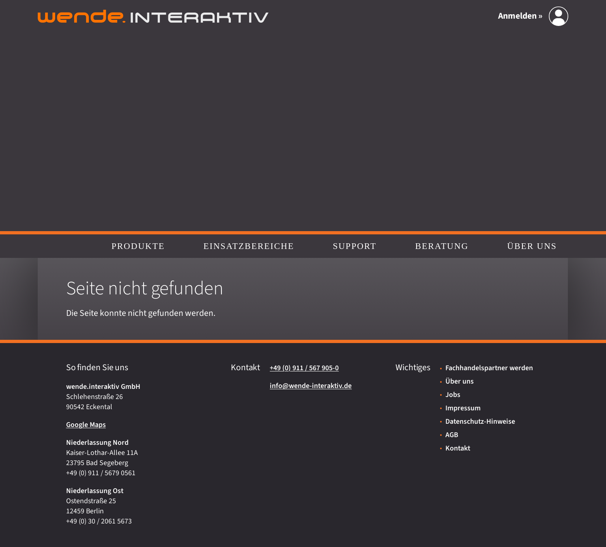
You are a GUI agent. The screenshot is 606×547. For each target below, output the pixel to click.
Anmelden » (520, 16)
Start (60, 246)
